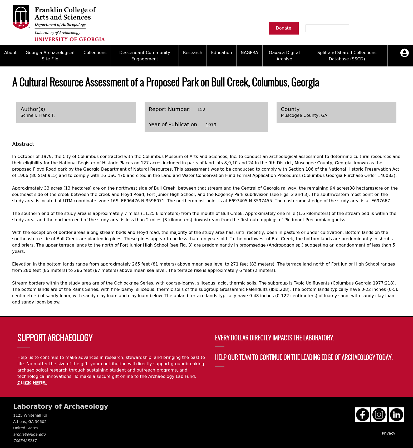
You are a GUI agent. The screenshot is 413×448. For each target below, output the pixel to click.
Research (192, 52)
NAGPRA (249, 52)
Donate (283, 28)
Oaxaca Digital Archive (284, 55)
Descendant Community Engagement (144, 55)
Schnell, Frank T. (38, 115)
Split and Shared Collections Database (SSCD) (347, 55)
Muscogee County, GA (304, 115)
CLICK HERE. (32, 382)
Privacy (388, 433)
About (10, 52)
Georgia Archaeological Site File (50, 55)
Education (221, 52)
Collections (94, 52)
